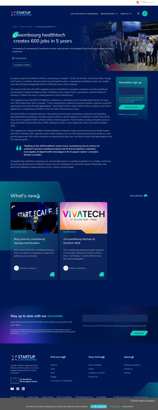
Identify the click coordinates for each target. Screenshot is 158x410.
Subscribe (139, 333)
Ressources (93, 377)
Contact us (128, 369)
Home (14, 27)
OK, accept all (98, 406)
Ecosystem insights (22, 65)
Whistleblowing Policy (84, 397)
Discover (54, 365)
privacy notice (132, 114)
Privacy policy (134, 100)
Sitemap (127, 373)
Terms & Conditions (64, 397)
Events (91, 369)
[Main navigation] (145, 13)
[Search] (138, 13)
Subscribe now (131, 107)
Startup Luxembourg (132, 365)
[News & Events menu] (117, 13)
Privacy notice (23, 333)
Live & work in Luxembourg (61, 381)
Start (53, 373)
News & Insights (26, 27)
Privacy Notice (47, 397)
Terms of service (124, 102)
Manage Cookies (17, 397)
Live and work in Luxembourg (84, 13)
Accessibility (101, 397)
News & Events (108, 13)
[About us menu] (131, 13)
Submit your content (97, 373)
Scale (53, 369)
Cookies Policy (33, 397)
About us (124, 13)
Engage (54, 377)
